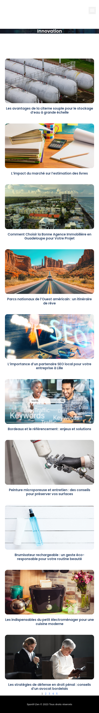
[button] (92, 10)
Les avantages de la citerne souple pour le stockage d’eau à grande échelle (49, 110)
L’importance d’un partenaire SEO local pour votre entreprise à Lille (49, 366)
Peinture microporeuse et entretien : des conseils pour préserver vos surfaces (49, 492)
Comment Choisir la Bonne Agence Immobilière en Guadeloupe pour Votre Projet (49, 236)
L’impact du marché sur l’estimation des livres (49, 173)
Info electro (25, 10)
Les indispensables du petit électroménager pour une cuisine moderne (49, 621)
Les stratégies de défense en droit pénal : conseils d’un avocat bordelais (49, 686)
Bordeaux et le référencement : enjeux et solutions (49, 429)
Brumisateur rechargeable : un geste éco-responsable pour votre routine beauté (49, 557)
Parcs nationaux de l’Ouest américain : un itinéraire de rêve (49, 301)
